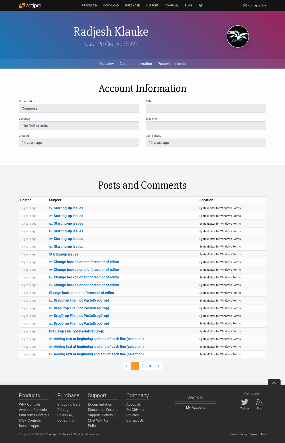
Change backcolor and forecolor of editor (84, 262)
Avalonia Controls (33, 410)
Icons (23, 426)
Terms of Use (257, 434)
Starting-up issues (66, 208)
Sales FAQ (65, 415)
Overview (106, 64)
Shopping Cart (68, 404)
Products (29, 395)
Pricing (63, 410)
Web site (151, 118)
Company (137, 395)
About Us (133, 404)
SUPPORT (152, 5)
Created (24, 135)
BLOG (188, 5)
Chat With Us (98, 420)
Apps (35, 426)
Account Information (135, 64)
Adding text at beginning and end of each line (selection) (96, 339)
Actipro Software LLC (62, 434)
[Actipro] (30, 5)
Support (97, 395)
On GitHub (136, 410)
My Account (195, 407)
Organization (27, 101)
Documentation (100, 404)
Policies (132, 415)
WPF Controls (30, 404)
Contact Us (135, 420)
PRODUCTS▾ (90, 5)
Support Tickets (102, 415)
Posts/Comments (172, 64)
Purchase (68, 395)
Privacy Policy (238, 434)
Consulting (65, 420)
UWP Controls (30, 420)
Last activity (153, 135)
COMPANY (172, 5)
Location (24, 118)
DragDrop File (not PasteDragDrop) (79, 300)
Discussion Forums (103, 410)
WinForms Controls (34, 415)
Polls (92, 426)
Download (195, 397)
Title (148, 101)
